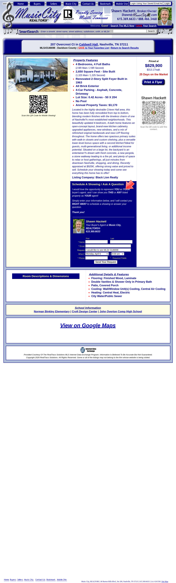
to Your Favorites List (93, 48)
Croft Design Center (84, 311)
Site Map (165, 581)
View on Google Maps (88, 325)
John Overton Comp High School (121, 311)
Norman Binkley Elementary (52, 311)
